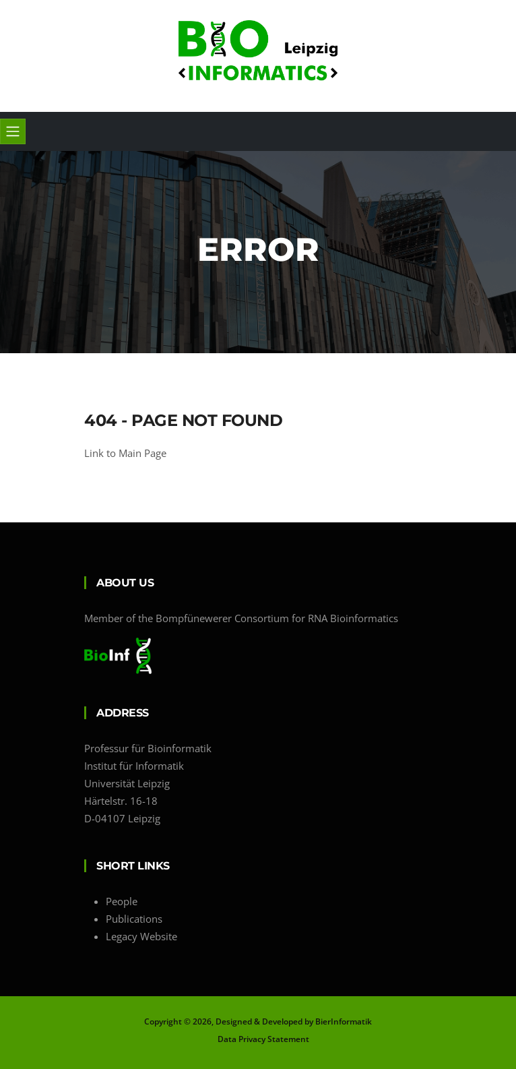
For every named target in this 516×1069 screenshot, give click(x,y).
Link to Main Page (125, 453)
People (121, 901)
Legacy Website (141, 936)
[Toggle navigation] (13, 131)
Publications (134, 918)
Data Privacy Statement (263, 1039)
